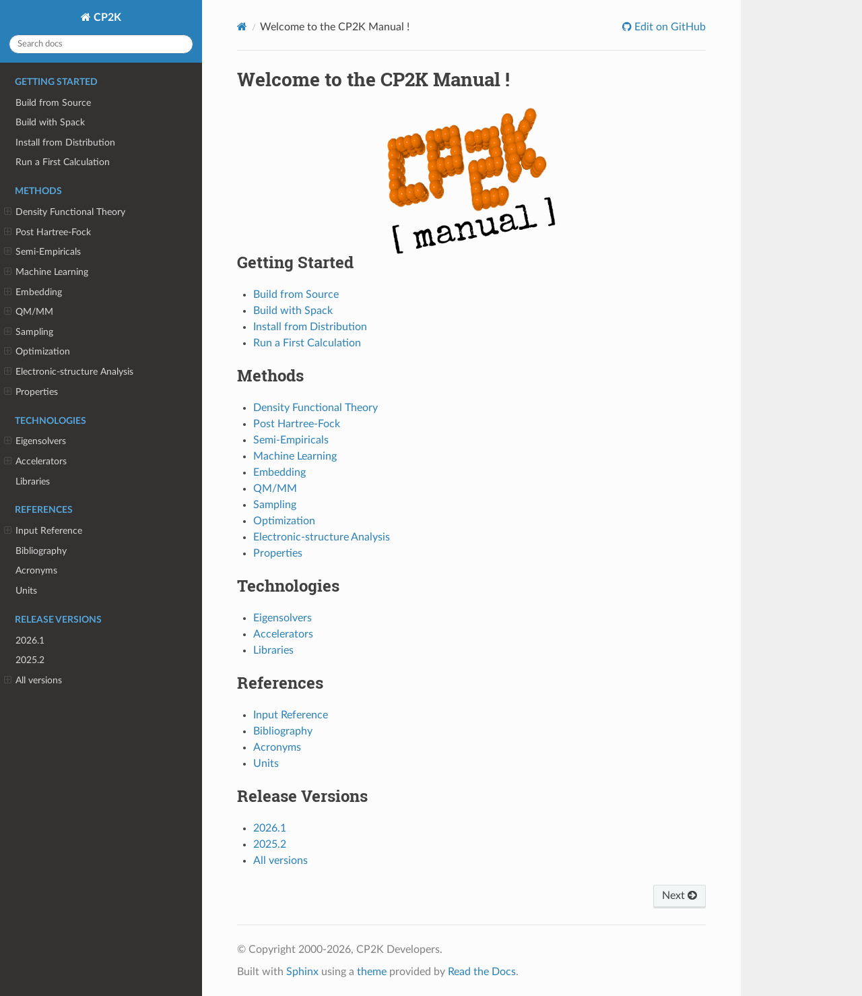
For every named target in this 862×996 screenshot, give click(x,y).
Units (26, 591)
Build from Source (53, 103)
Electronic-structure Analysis (68, 372)
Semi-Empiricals (42, 252)
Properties (31, 392)
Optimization (37, 352)
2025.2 (29, 660)
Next (679, 895)
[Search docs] (101, 44)
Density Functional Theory (64, 212)
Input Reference (43, 531)
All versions (33, 681)
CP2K (106, 17)
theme (372, 971)
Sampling (28, 332)
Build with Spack (50, 122)
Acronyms (36, 570)
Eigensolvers (35, 441)
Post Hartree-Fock (47, 232)
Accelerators (35, 462)
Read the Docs (482, 971)
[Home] (242, 26)
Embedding (33, 292)
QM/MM (28, 312)
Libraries (32, 481)
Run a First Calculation (62, 162)
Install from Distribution (65, 142)
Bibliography (41, 551)
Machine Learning (46, 272)
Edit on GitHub (669, 27)
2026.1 (29, 640)
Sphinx (302, 971)
